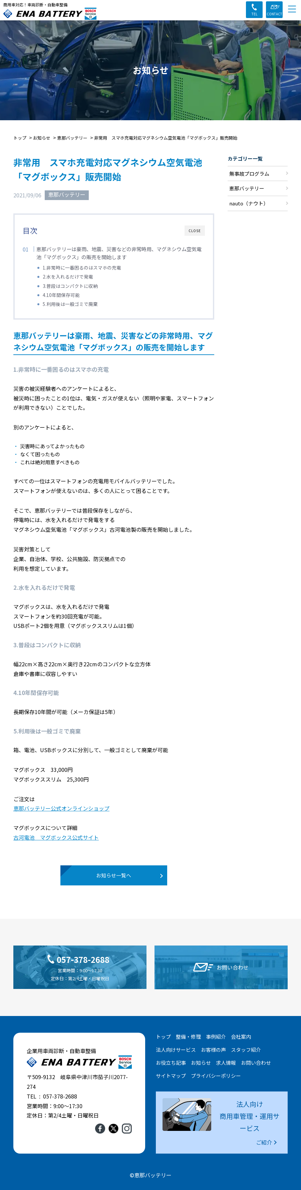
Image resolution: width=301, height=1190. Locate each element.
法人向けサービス (176, 1049)
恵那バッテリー (66, 195)
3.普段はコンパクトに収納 (70, 286)
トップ (163, 1036)
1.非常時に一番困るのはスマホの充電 (82, 267)
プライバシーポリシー (216, 1075)
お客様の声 (213, 1049)
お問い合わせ (256, 1062)
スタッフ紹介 (246, 1049)
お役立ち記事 (171, 1062)
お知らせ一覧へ (113, 875)
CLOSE (195, 230)
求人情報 (226, 1062)
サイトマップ (171, 1075)
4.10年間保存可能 (61, 295)
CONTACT (274, 13)
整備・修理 (188, 1036)
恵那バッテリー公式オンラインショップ (61, 808)
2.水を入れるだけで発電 (68, 276)
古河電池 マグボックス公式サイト (56, 837)
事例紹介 (216, 1036)
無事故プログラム (249, 173)
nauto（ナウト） (248, 203)
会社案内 (241, 1036)
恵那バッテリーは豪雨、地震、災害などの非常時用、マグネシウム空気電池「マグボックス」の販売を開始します (119, 253)
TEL (254, 13)
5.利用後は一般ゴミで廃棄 (70, 304)
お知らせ (201, 1062)
